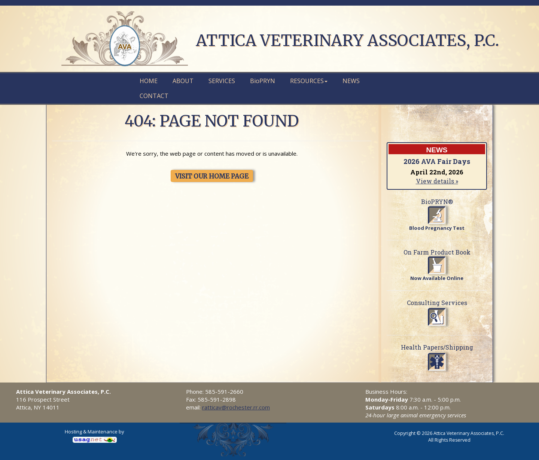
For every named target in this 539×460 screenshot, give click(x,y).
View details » (437, 181)
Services (221, 81)
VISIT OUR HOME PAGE (212, 176)
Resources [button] (309, 81)
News (351, 81)
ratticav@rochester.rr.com (236, 407)
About (183, 81)
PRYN (262, 81)
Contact (154, 96)
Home (149, 81)
